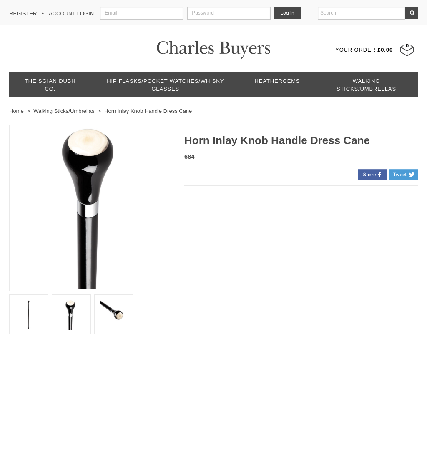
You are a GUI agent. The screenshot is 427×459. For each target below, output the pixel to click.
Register (23, 13)
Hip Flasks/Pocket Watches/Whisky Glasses (165, 85)
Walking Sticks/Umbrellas (366, 85)
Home (16, 111)
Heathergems (277, 81)
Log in (287, 13)
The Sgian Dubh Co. (50, 85)
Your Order (364, 50)
